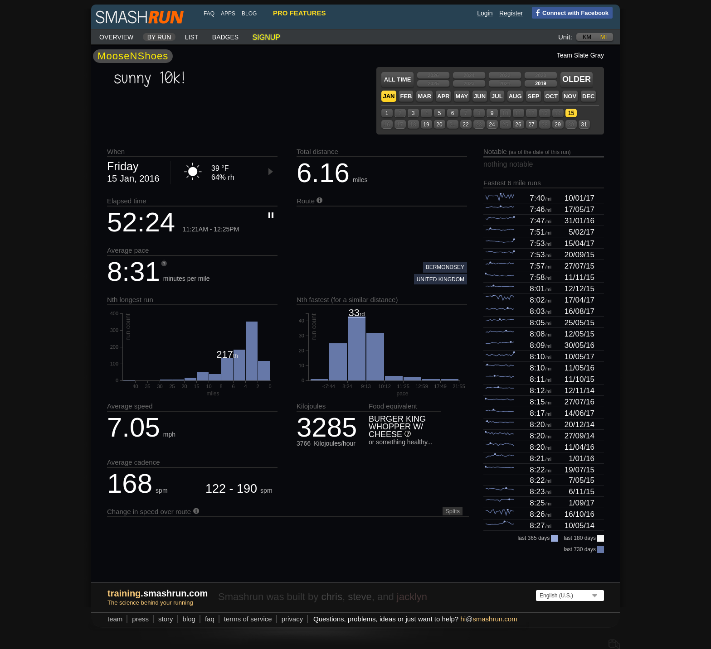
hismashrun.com (488, 619)
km (587, 37)
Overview (116, 37)
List (192, 37)
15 (571, 113)
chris (331, 596)
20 (439, 124)
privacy (292, 619)
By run (159, 37)
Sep (533, 96)
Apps (228, 13)
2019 (540, 83)
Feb (406, 96)
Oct (551, 96)
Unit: (565, 37)
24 (492, 124)
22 (465, 124)
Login (484, 13)
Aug (515, 96)
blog (249, 13)
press (140, 619)
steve (360, 596)
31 (584, 124)
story (165, 619)
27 (531, 124)
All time (397, 79)
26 (518, 124)
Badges (225, 37)
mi (603, 37)
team (114, 619)
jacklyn (412, 596)
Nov (570, 96)
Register (511, 13)
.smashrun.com (157, 593)
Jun (480, 96)
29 (557, 124)
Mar (424, 96)
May (461, 96)
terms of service (248, 619)
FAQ (209, 13)
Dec (588, 96)
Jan (388, 96)
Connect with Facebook (570, 12)
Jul (497, 96)
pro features (299, 13)
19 (426, 124)
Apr (443, 96)
